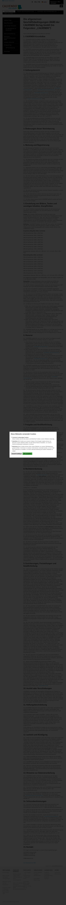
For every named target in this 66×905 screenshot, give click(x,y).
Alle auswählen (27, 453)
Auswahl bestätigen (17, 453)
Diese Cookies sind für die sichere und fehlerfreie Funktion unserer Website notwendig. (32, 438)
